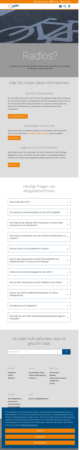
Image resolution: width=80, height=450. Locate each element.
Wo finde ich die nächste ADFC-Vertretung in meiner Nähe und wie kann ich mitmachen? (36, 224)
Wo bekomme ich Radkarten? (23, 305)
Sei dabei (11, 394)
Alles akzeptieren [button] (40, 443)
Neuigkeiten (12, 372)
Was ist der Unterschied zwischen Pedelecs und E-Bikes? (36, 282)
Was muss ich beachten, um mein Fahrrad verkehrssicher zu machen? (38, 236)
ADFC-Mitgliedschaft (14, 399)
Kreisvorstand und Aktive (58, 378)
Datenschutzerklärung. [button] (29, 425)
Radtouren (11, 378)
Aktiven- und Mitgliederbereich (38, 399)
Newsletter (66, 2)
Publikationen (54, 381)
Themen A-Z (33, 378)
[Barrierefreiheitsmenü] (60, 6)
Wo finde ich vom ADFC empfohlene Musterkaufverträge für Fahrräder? (37, 317)
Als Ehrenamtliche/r (14, 404)
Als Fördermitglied (14, 407)
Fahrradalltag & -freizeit (36, 372)
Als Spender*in (12, 401)
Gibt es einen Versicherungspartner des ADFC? (31, 272)
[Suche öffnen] (64, 6)
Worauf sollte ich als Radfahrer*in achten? (29, 248)
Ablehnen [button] (40, 431)
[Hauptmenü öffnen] (69, 6)
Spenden (54, 2)
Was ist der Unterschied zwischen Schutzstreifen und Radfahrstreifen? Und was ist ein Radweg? (34, 260)
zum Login (13, 165)
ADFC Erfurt (54, 368)
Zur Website (13, 138)
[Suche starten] (66, 351)
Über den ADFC (54, 372)
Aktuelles (11, 368)
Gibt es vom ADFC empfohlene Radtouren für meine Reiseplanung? (34, 294)
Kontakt (52, 383)
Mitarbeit (53, 375)
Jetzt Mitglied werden (17, 116)
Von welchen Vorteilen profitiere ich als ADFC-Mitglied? (35, 212)
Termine (10, 375)
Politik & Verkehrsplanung (37, 375)
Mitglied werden (41, 2)
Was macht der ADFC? (20, 202)
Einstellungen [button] (40, 437)
